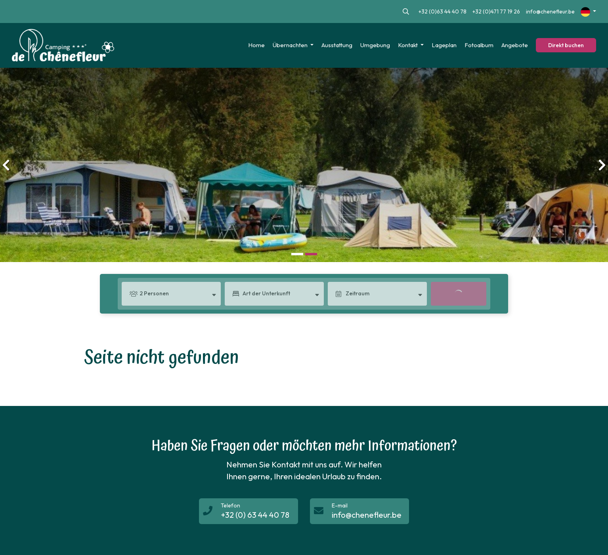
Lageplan (444, 45)
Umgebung (375, 45)
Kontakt (408, 45)
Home (256, 45)
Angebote (514, 45)
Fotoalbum (479, 45)
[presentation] (6, 165)
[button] (297, 254)
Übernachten (291, 45)
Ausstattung (336, 45)
